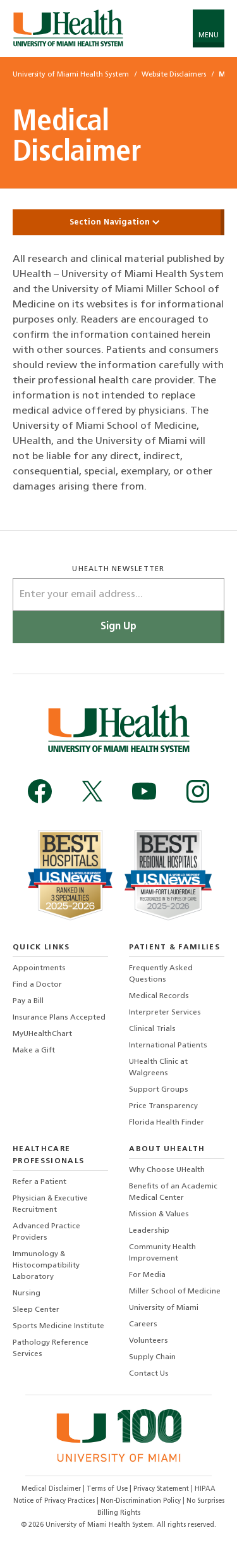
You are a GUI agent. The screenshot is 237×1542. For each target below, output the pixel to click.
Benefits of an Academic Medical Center (173, 1192)
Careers (143, 1324)
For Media (147, 1275)
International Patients (168, 1045)
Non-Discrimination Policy (140, 1501)
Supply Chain (152, 1357)
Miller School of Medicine (175, 1291)
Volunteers (148, 1341)
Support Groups (158, 1090)
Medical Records (159, 996)
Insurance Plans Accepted (59, 1017)
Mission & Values (159, 1214)
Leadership (149, 1231)
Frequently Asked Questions (161, 974)
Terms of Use (108, 1489)
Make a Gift (34, 1050)
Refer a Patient (39, 1182)
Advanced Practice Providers (46, 1232)
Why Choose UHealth (167, 1170)
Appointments (39, 968)
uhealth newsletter (118, 569)
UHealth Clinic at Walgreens (158, 1067)
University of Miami (163, 1308)
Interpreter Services (165, 1012)
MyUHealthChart (42, 1034)
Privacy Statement (162, 1489)
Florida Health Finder (166, 1122)
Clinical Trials (152, 1029)
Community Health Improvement (162, 1252)
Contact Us (149, 1374)
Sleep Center (36, 1310)
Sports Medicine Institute (58, 1326)
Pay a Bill (28, 1001)
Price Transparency (163, 1106)
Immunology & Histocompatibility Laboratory (46, 1265)
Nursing (26, 1293)
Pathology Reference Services (50, 1348)
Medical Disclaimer (52, 1489)
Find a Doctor (37, 985)
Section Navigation (119, 222)
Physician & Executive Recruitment (50, 1204)
